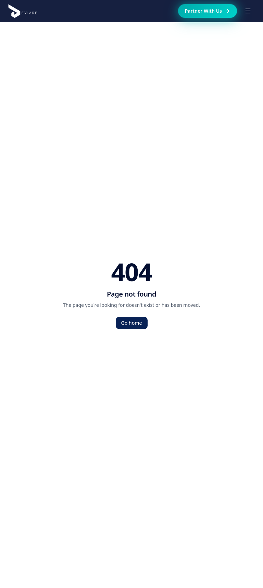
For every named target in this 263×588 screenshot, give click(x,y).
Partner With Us (207, 11)
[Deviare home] (22, 11)
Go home (131, 323)
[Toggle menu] (248, 11)
